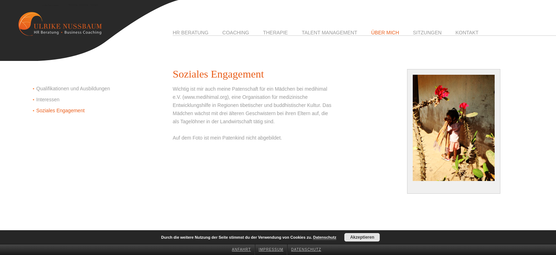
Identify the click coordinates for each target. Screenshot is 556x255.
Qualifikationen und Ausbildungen (73, 88)
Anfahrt (241, 249)
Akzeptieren (362, 237)
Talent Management (329, 32)
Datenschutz (306, 249)
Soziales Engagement (60, 110)
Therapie (275, 32)
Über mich (385, 32)
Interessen (47, 99)
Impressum (271, 249)
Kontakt (467, 32)
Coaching (235, 32)
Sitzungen (427, 32)
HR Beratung (190, 32)
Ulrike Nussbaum (50, 5)
